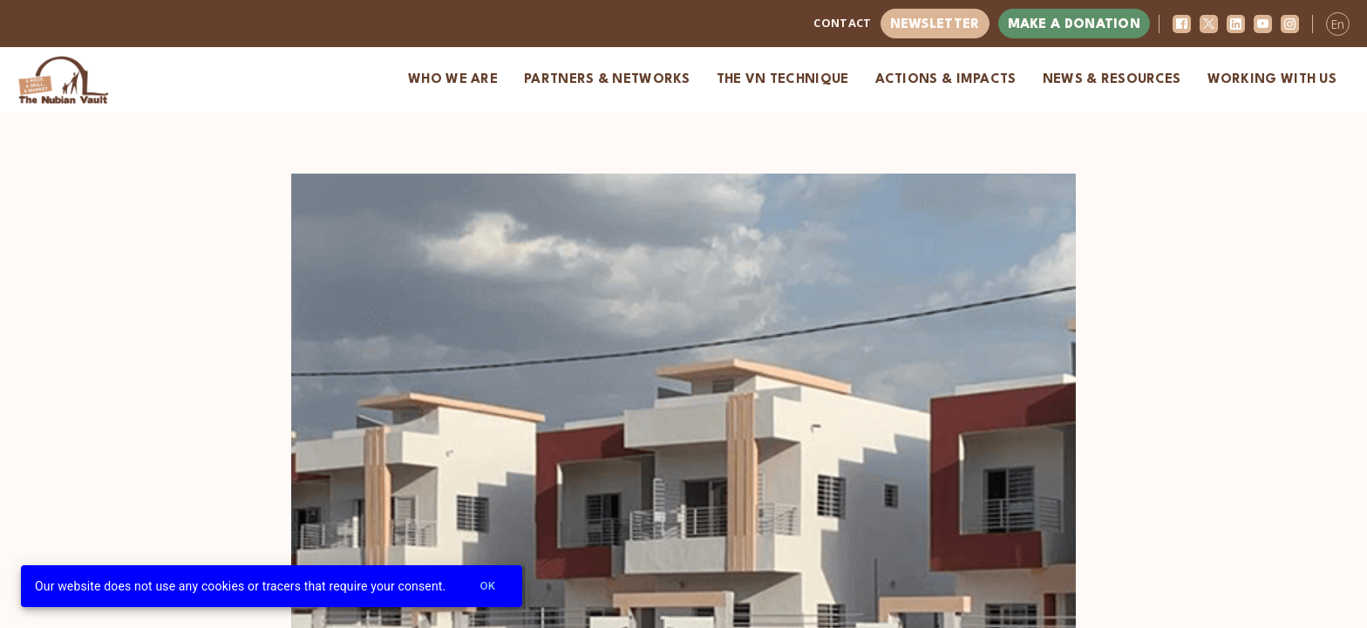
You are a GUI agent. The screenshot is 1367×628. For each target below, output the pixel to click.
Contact (842, 23)
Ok (487, 586)
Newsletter (935, 24)
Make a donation (1074, 24)
